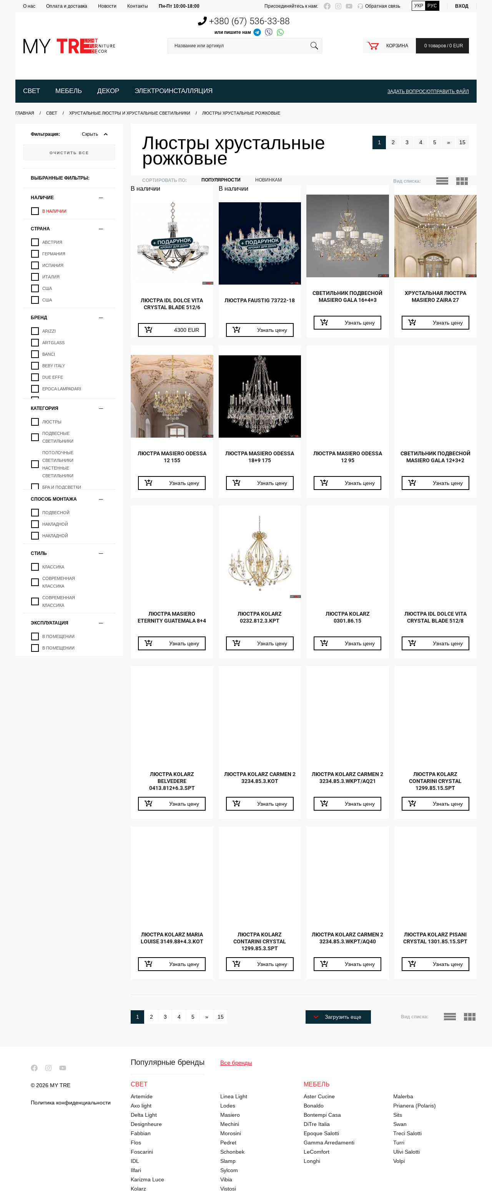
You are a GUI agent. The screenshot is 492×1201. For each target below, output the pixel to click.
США (47, 288)
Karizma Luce (147, 1179)
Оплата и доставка (66, 6)
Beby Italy (53, 365)
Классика (53, 567)
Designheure (146, 1124)
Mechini (229, 1124)
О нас (29, 6)
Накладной (55, 524)
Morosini (230, 1133)
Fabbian (141, 1133)
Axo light (141, 1106)
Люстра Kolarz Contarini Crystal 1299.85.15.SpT (435, 783)
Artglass (53, 342)
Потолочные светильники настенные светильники (57, 464)
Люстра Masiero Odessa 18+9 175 (259, 458)
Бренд (39, 317)
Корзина (397, 45)
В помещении (58, 636)
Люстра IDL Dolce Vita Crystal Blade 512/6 (172, 305)
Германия (53, 254)
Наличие (42, 197)
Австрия (52, 242)
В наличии (54, 211)
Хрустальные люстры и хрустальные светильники (129, 113)
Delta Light (144, 1115)
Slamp (228, 1161)
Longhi (312, 1161)
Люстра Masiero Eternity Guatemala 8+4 (172, 623)
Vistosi (228, 1189)
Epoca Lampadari (61, 388)
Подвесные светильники (57, 437)
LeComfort (316, 1152)
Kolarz (138, 1189)
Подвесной (56, 512)
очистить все (69, 152)
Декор (108, 91)
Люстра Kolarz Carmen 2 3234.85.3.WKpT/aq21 (348, 783)
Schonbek (232, 1152)
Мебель (68, 91)
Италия (51, 277)
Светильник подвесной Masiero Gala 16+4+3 (347, 302)
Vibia (226, 1179)
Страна (40, 229)
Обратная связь (382, 6)
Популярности (221, 180)
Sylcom (229, 1170)
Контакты (137, 6)
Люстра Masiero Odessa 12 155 (172, 458)
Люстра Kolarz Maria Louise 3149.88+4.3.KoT (172, 940)
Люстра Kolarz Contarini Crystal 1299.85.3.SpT (260, 944)
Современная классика (58, 582)
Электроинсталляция (174, 91)
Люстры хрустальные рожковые (241, 113)
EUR (186, 330)
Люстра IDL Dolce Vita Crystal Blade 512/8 (435, 619)
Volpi (399, 1161)
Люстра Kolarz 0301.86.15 (347, 619)
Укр (418, 5)
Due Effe (52, 377)
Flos (136, 1142)
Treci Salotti (407, 1133)
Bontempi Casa (322, 1115)
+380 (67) (244, 21)
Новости (107, 6)
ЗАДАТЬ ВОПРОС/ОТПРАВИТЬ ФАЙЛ (428, 91)
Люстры (52, 422)
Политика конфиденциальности (71, 1102)
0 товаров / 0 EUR (442, 45)
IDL (135, 1161)
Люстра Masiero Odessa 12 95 (347, 458)
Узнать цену (272, 330)
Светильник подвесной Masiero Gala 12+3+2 (435, 462)
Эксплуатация (49, 623)
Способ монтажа (54, 499)
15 (462, 142)
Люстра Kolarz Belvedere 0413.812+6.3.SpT (172, 783)
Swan (400, 1124)
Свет (31, 91)
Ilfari (136, 1170)
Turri (398, 1142)
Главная (24, 113)
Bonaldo (314, 1106)
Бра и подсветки (61, 487)
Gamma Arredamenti (329, 1142)
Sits (397, 1115)
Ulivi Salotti (406, 1152)
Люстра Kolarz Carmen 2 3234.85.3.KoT (259, 779)
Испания (52, 265)
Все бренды (236, 1062)
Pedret (228, 1142)
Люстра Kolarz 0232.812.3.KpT (260, 619)
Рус (432, 5)
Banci (48, 354)
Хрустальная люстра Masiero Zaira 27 (435, 298)
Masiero (230, 1115)
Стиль (39, 553)
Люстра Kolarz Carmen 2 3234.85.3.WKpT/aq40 (348, 944)
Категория (44, 408)
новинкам (268, 180)
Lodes (227, 1106)
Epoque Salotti (321, 1133)
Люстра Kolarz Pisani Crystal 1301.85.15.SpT (435, 940)
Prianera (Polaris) (414, 1106)
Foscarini (142, 1152)
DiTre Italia (317, 1124)
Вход (462, 6)
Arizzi (49, 331)
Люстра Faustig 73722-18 (259, 305)
